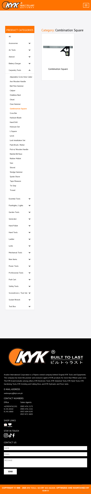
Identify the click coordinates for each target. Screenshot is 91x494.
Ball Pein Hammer (17, 86)
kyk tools (31, 488)
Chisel (12, 99)
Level (12, 136)
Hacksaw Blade (15, 118)
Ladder (11, 239)
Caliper (12, 90)
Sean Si (45, 490)
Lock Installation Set (17, 140)
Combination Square (18, 108)
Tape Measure (15, 181)
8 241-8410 (8, 409)
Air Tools (12, 50)
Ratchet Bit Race (16, 154)
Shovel (12, 167)
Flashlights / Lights (16, 205)
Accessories (13, 43)
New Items (13, 259)
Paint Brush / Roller (17, 145)
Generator (13, 219)
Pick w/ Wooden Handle (19, 149)
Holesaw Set (15, 127)
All (10, 36)
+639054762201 (10, 406)
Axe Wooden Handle (18, 81)
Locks (11, 246)
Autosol (12, 57)
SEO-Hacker (50, 488)
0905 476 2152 (26, 409)
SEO (39, 488)
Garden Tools (14, 212)
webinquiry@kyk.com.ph (13, 393)
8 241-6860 (8, 411)
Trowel (12, 190)
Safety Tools (13, 286)
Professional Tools (16, 273)
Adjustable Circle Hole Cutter (21, 77)
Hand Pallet (13, 225)
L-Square (13, 131)
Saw (11, 163)
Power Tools (13, 266)
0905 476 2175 (26, 406)
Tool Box (12, 306)
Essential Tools (14, 199)
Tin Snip (13, 185)
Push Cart (12, 279)
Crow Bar (13, 113)
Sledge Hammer (16, 172)
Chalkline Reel (15, 95)
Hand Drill (14, 122)
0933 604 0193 (26, 411)
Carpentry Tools (15, 70)
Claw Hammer (15, 104)
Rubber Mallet (15, 158)
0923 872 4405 (26, 414)
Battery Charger (15, 63)
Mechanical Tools (15, 252)
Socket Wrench (14, 300)
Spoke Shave (15, 176)
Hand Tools (13, 232)
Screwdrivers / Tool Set (18, 293)
